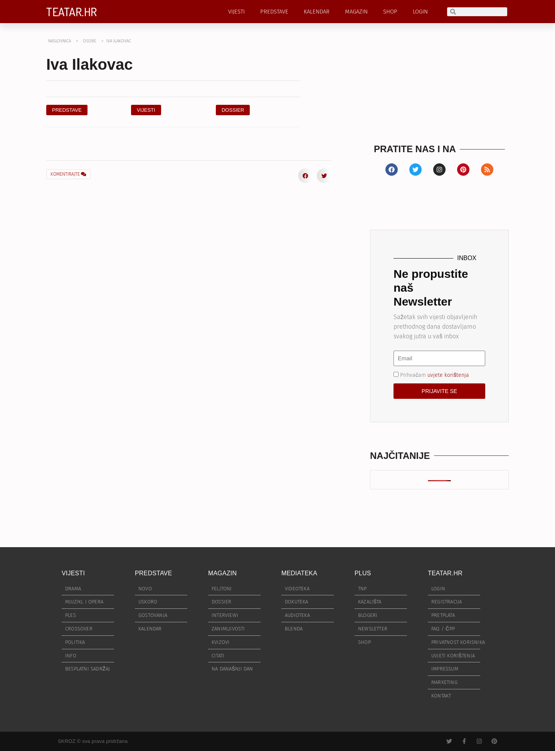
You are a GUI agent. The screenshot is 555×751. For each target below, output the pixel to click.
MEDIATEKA (299, 573)
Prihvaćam (434, 374)
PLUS (363, 573)
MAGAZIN (356, 11)
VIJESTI (236, 11)
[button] (233, 110)
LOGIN (420, 11)
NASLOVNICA (59, 41)
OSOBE (89, 41)
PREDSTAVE (274, 11)
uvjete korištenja (448, 374)
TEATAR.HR (71, 11)
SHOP (390, 11)
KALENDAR (317, 11)
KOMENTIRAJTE (68, 174)
